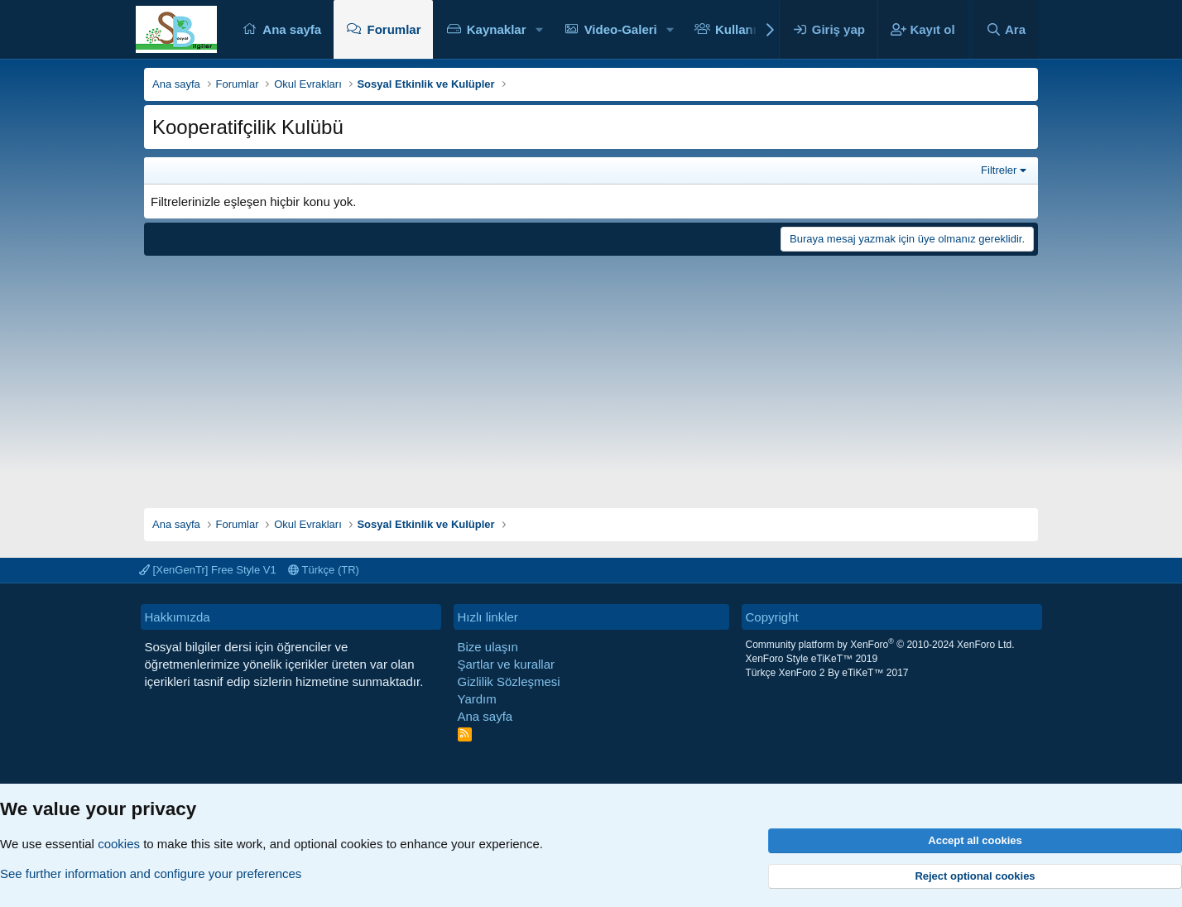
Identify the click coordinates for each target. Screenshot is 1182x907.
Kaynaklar (496, 29)
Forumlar (393, 29)
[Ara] (1005, 29)
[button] (538, 29)
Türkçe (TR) (323, 570)
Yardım (477, 699)
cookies (119, 844)
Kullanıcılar (748, 29)
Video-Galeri (620, 29)
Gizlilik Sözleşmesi (509, 681)
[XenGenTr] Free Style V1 (207, 570)
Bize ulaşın (488, 647)
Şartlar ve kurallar (506, 664)
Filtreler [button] (998, 170)
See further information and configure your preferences (150, 873)
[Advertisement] (591, 376)
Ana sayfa (291, 29)
